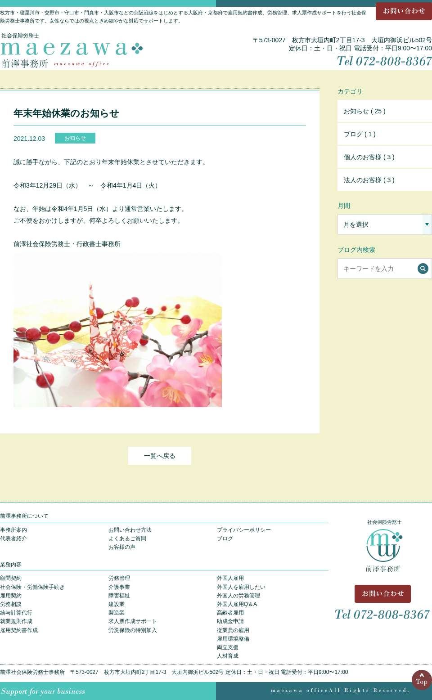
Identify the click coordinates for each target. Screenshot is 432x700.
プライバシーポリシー (244, 530)
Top (422, 680)
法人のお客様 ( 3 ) (369, 180)
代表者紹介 (13, 538)
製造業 (116, 613)
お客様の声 (121, 547)
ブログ (225, 538)
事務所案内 (13, 530)
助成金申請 (230, 621)
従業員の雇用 (233, 630)
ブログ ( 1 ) (360, 134)
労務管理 (119, 578)
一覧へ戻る (160, 455)
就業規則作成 (16, 621)
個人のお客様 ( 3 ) (369, 157)
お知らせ (75, 138)
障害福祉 (119, 595)
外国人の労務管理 (238, 595)
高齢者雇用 (230, 613)
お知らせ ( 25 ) (365, 111)
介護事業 (119, 587)
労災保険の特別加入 (132, 630)
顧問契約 (11, 578)
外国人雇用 (230, 578)
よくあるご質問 (127, 538)
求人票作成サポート (132, 621)
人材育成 (227, 656)
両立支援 (227, 647)
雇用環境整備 (233, 639)
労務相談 (11, 604)
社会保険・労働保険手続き (32, 587)
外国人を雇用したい (241, 587)
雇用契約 (11, 595)
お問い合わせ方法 (130, 530)
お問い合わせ (404, 11)
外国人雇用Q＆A (237, 604)
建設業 (116, 604)
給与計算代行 (16, 613)
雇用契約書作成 (19, 630)
